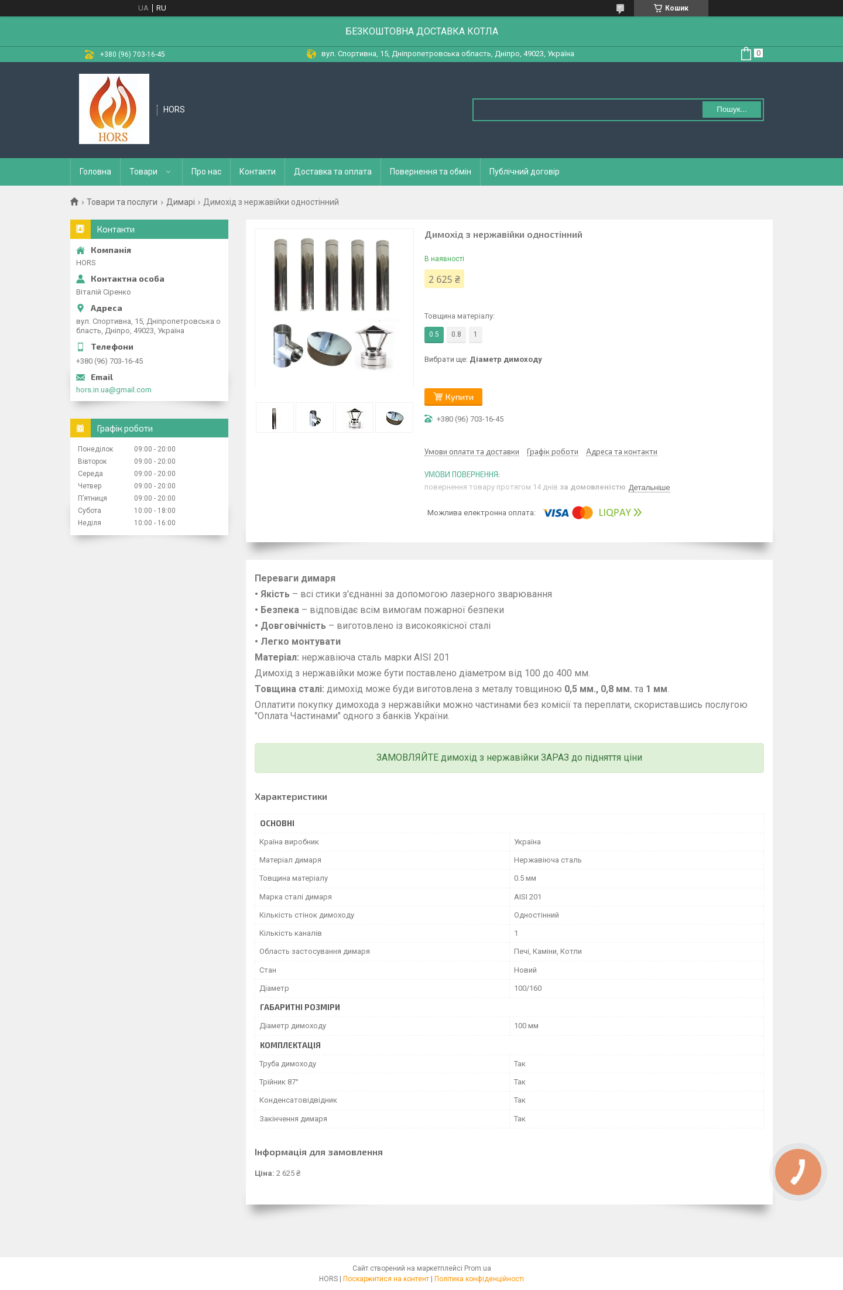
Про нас (206, 171)
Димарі (180, 202)
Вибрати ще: (483, 359)
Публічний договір (524, 171)
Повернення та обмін (430, 171)
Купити (460, 397)
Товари (143, 171)
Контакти (257, 171)
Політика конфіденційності (479, 1279)
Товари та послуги (122, 202)
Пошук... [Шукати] (731, 109)
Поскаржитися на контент (386, 1279)
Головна (95, 171)
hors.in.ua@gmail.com (114, 389)
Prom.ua (477, 1268)
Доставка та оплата (333, 171)
